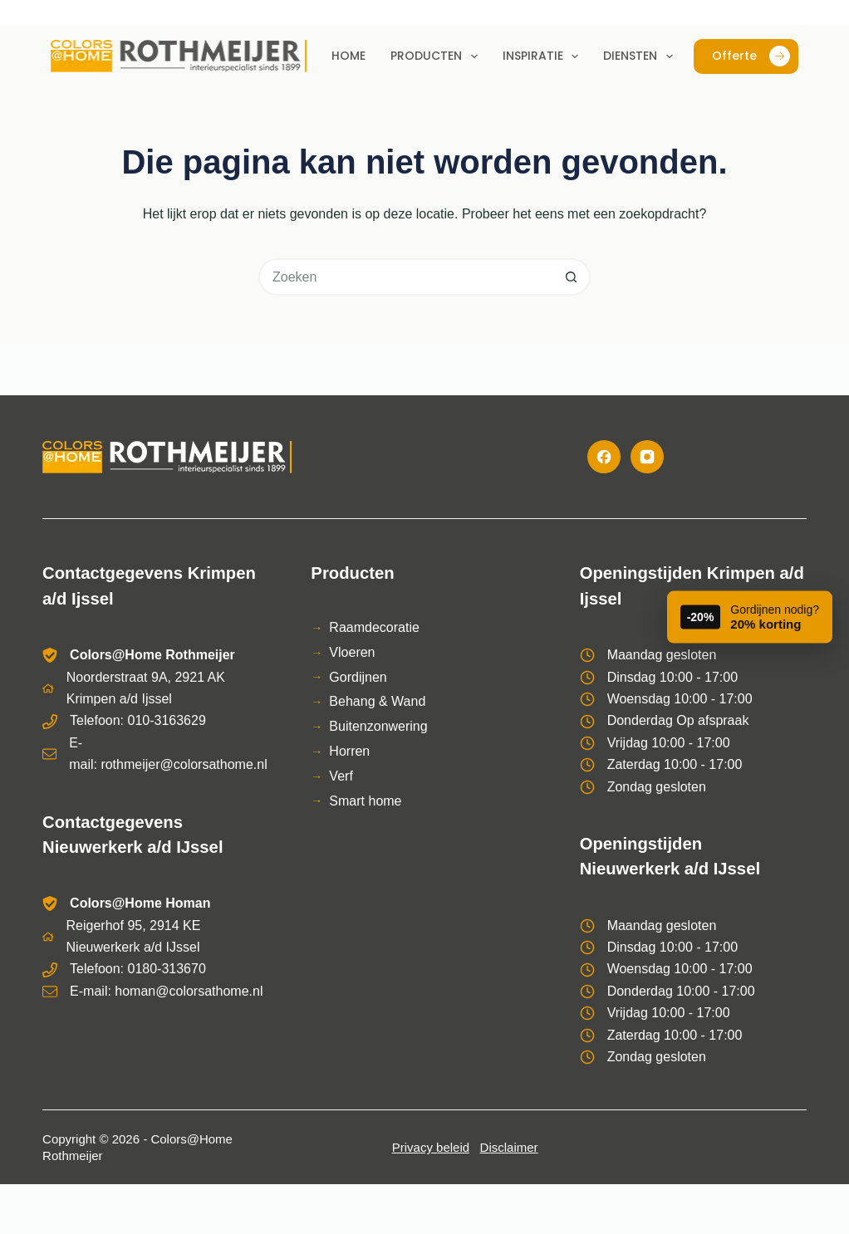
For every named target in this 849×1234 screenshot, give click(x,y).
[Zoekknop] (572, 277)
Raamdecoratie (374, 627)
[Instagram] (647, 456)
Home (348, 55)
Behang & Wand (377, 701)
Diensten (641, 56)
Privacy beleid (430, 1147)
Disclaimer (509, 1147)
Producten (437, 56)
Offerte (751, 56)
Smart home (365, 801)
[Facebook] (604, 456)
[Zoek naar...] (405, 277)
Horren (349, 751)
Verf (340, 776)
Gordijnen (357, 677)
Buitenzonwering (378, 726)
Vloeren (352, 652)
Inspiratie (544, 56)
